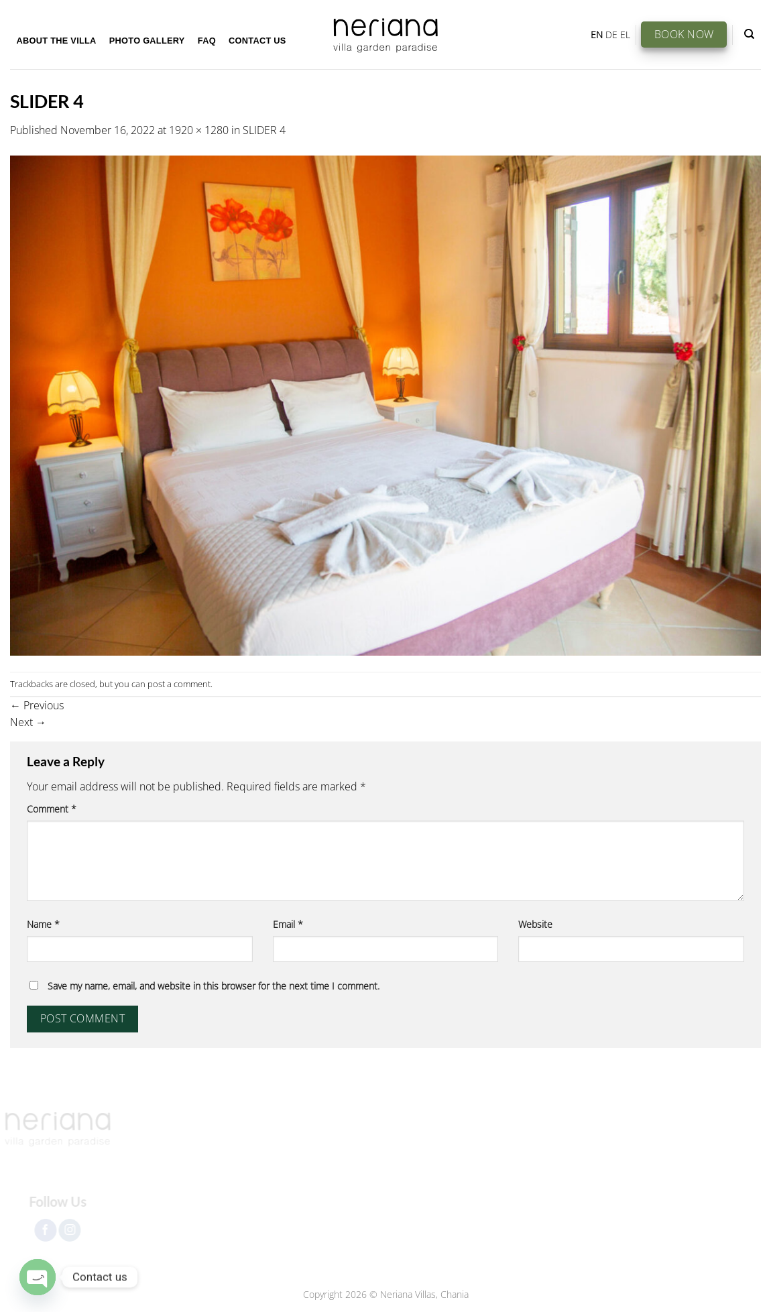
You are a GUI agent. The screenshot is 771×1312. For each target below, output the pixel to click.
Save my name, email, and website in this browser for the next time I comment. (213, 985)
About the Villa (57, 41)
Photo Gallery (147, 41)
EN (597, 34)
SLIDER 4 (264, 130)
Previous (37, 705)
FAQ (207, 41)
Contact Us (257, 41)
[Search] (749, 34)
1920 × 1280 (199, 130)
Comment (51, 808)
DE (611, 34)
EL (625, 34)
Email (288, 924)
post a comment (179, 684)
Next (28, 722)
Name (43, 924)
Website (535, 924)
